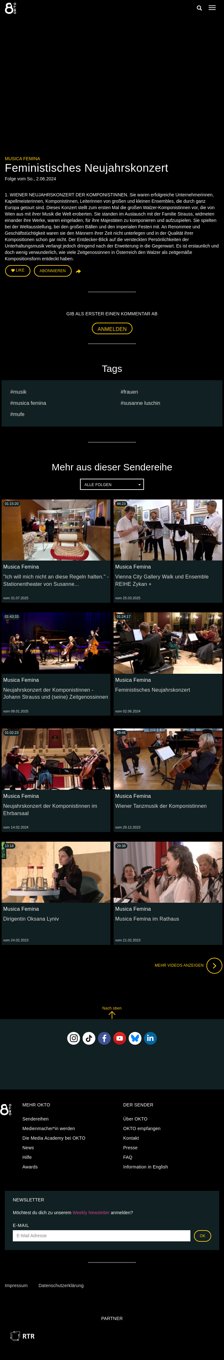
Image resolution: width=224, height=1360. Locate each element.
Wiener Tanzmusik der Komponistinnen (161, 806)
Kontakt (131, 1138)
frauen (131, 392)
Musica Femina (22, 158)
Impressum (16, 1285)
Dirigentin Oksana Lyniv (31, 919)
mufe (19, 414)
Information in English (145, 1166)
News (28, 1147)
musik (20, 392)
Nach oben (112, 1012)
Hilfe (27, 1157)
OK (202, 1236)
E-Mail (21, 1225)
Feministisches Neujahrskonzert (152, 690)
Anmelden (112, 329)
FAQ (127, 1157)
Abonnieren (53, 271)
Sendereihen (35, 1118)
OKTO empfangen (142, 1128)
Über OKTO (135, 1118)
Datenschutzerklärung (61, 1285)
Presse (130, 1147)
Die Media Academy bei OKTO (53, 1138)
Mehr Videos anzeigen (188, 966)
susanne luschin (142, 403)
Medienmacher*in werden (48, 1128)
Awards (30, 1166)
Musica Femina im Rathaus (147, 919)
